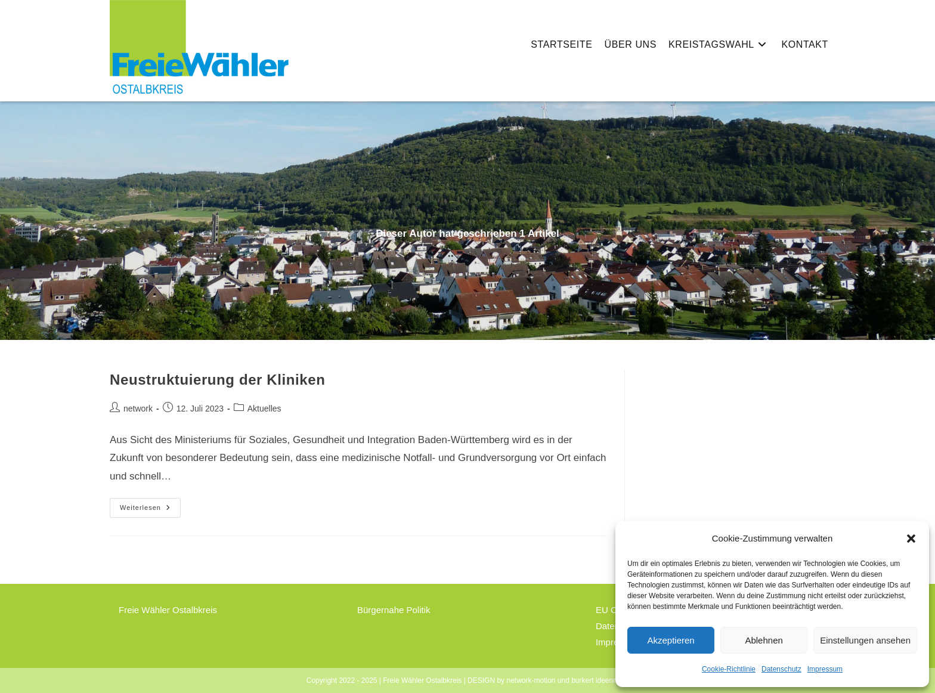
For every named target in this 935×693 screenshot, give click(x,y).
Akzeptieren (670, 640)
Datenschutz (781, 669)
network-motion (530, 680)
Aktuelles (264, 408)
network (138, 408)
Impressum (825, 669)
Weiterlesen (150, 510)
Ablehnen (763, 640)
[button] (911, 538)
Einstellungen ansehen (865, 640)
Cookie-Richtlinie (729, 669)
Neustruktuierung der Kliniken (217, 380)
